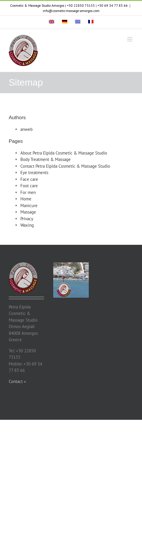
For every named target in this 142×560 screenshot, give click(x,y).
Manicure (29, 205)
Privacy (26, 218)
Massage (28, 212)
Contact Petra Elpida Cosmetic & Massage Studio (65, 166)
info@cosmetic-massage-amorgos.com (71, 10)
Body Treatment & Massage (45, 159)
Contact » (17, 381)
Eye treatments (34, 172)
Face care (29, 179)
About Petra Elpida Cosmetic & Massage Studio (63, 153)
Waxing (27, 225)
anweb (26, 129)
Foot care (29, 185)
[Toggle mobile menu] (130, 39)
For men (28, 192)
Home (25, 199)
